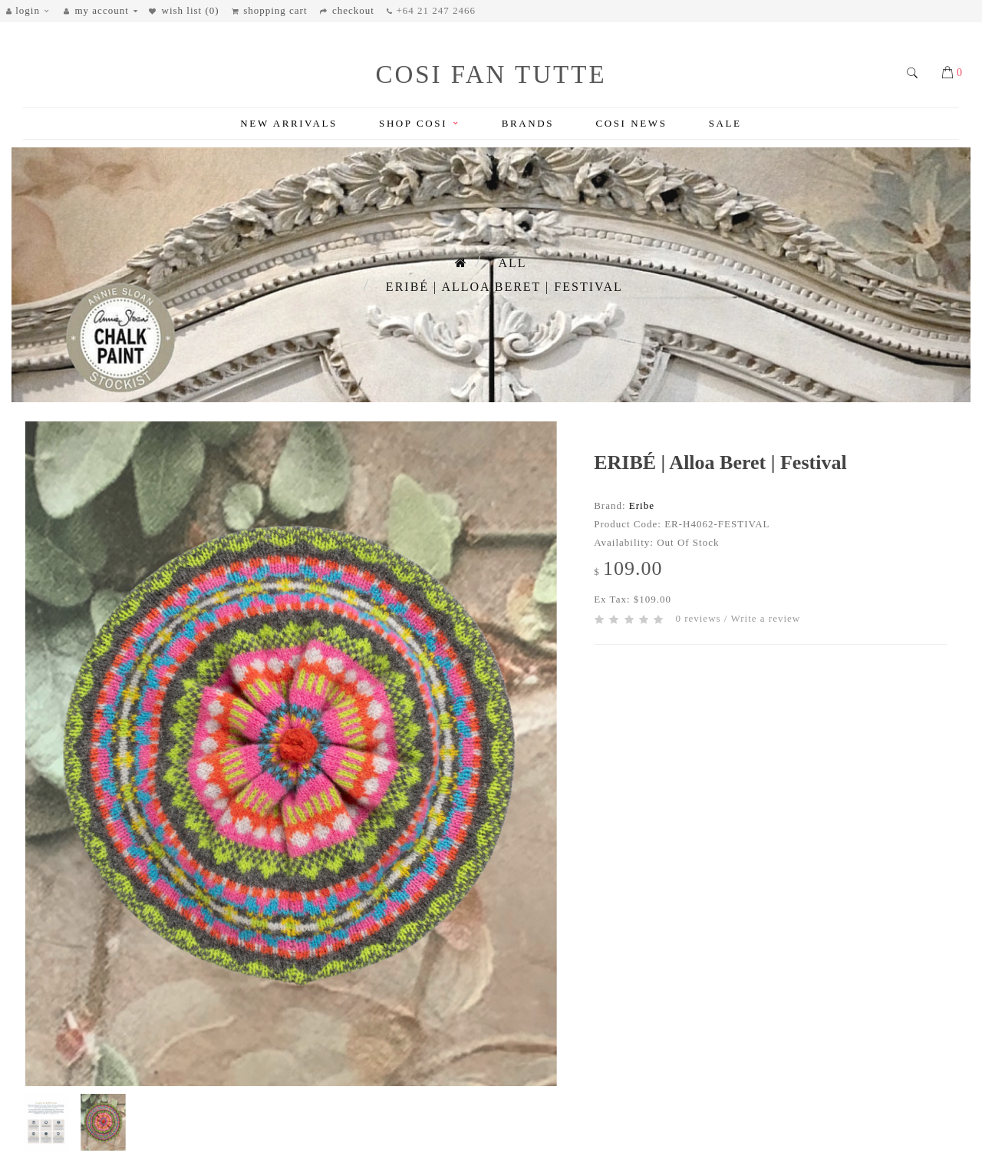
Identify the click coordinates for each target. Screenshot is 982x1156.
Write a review (765, 618)
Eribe (641, 505)
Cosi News (631, 123)
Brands (528, 123)
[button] (32, 11)
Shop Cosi (419, 123)
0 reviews (697, 618)
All (512, 262)
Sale (725, 123)
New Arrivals (288, 123)
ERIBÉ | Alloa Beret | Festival (504, 286)
